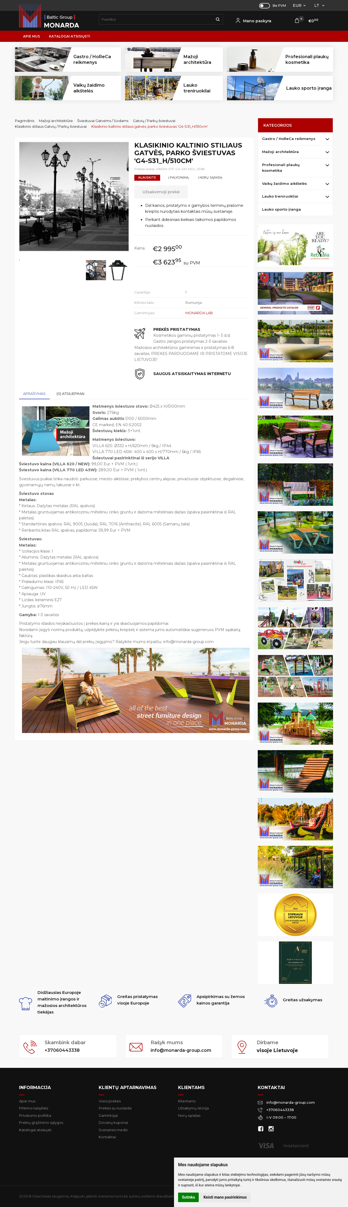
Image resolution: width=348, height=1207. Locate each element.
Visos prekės (110, 1101)
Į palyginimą (178, 177)
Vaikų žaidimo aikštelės (284, 183)
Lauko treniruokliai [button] (197, 88)
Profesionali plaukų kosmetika (281, 168)
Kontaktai (107, 1137)
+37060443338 (64, 1050)
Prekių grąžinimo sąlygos (41, 1122)
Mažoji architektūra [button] (197, 59)
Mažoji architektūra (280, 151)
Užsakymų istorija (193, 1108)
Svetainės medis (113, 1130)
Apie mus (31, 36)
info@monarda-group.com (185, 1050)
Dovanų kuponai (113, 1122)
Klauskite (147, 177)
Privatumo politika (35, 1115)
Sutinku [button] (188, 1197)
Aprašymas (34, 393)
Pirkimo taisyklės (33, 1108)
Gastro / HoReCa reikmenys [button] (92, 59)
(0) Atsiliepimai (70, 393)
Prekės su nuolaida (115, 1108)
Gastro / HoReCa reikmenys (288, 138)
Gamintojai (108, 1115)
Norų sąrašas (189, 1115)
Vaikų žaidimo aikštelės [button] (89, 88)
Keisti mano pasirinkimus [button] (225, 1197)
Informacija (35, 1087)
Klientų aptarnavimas (128, 1087)
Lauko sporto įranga (309, 88)
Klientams (191, 1087)
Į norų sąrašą (210, 177)
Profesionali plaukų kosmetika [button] (307, 59)
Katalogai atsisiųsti (69, 36)
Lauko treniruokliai (280, 196)
